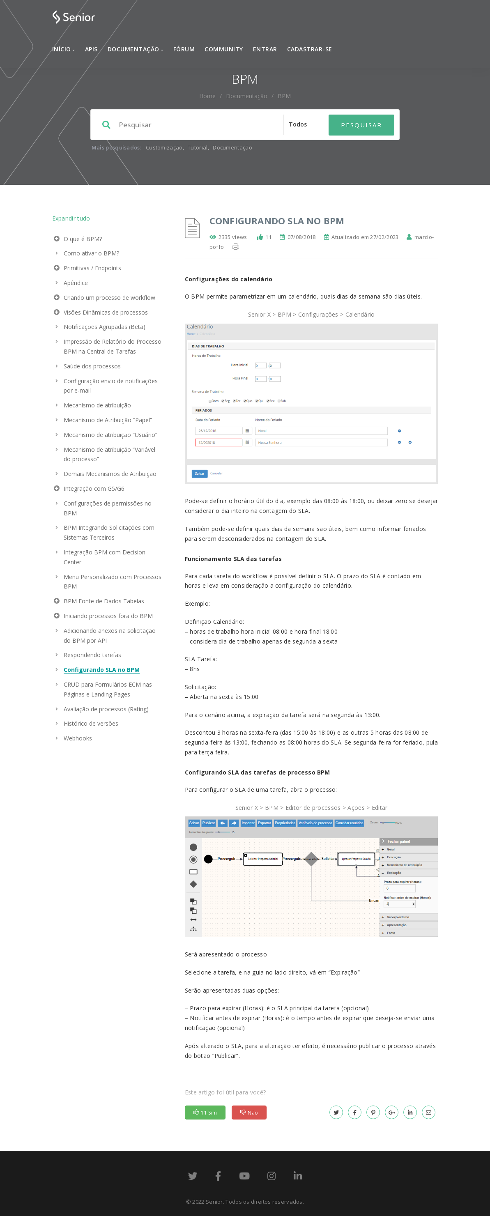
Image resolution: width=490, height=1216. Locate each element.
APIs (91, 49)
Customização (164, 147)
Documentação (135, 49)
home (207, 96)
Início (63, 49)
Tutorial (197, 147)
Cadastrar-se (309, 49)
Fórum (184, 49)
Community (224, 49)
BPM (284, 96)
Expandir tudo (71, 218)
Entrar (265, 49)
